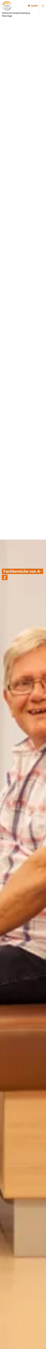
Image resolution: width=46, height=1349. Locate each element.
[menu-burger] (43, 5)
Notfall (34, 5)
